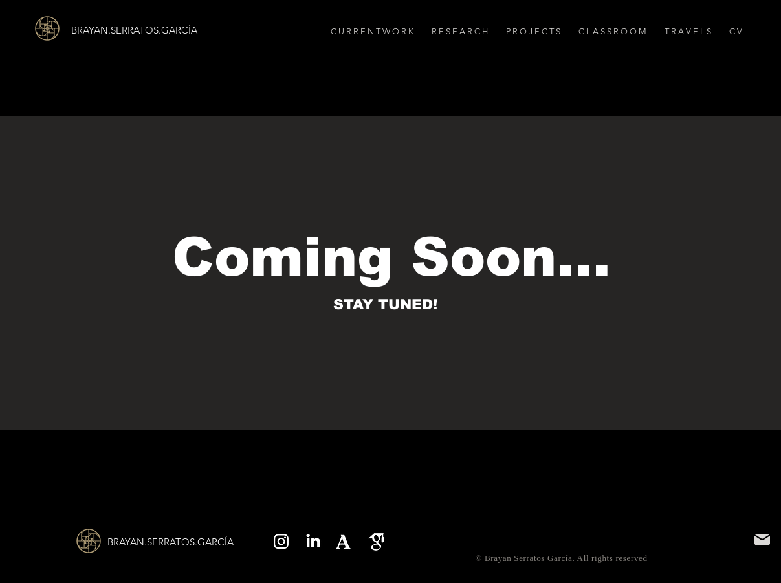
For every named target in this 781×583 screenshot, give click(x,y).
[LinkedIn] (312, 541)
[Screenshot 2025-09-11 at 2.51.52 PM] (376, 541)
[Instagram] (281, 541)
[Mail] (762, 539)
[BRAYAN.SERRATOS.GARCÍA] (149, 30)
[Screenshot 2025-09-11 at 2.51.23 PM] (344, 541)
